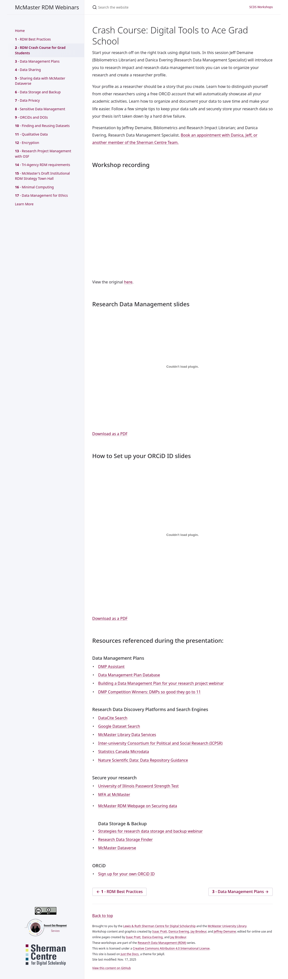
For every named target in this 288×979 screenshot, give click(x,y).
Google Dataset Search (119, 726)
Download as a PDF (110, 433)
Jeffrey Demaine (225, 931)
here (128, 282)
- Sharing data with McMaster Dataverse (40, 81)
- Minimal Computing (34, 187)
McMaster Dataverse (117, 848)
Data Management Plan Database (129, 675)
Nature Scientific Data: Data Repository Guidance (143, 760)
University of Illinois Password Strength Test (138, 786)
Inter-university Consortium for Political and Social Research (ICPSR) (160, 743)
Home (20, 30)
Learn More (24, 204)
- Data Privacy (27, 100)
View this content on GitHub (111, 968)
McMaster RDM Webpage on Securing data (137, 806)
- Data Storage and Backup (38, 92)
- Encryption (27, 142)
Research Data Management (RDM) (162, 943)
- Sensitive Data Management (40, 109)
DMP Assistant (111, 666)
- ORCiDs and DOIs (31, 117)
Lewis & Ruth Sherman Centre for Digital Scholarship (159, 926)
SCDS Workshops (261, 7)
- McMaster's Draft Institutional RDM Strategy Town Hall (42, 176)
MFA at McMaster (114, 794)
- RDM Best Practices (33, 39)
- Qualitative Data (31, 134)
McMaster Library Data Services (127, 734)
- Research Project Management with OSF (43, 154)
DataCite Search (112, 718)
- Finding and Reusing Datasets (42, 125)
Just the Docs (130, 954)
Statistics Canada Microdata (123, 751)
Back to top (102, 915)
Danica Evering (179, 931)
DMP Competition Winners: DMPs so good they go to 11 (149, 692)
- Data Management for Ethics (41, 195)
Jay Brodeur (198, 931)
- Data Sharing (28, 69)
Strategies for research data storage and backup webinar (150, 831)
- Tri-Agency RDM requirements (42, 164)
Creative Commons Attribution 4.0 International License (171, 948)
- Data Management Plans (37, 61)
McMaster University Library (227, 926)
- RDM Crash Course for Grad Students (40, 50)
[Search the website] (144, 7)
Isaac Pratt (159, 931)
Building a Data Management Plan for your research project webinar (161, 683)
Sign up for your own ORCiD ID (126, 874)
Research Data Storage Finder (125, 839)
